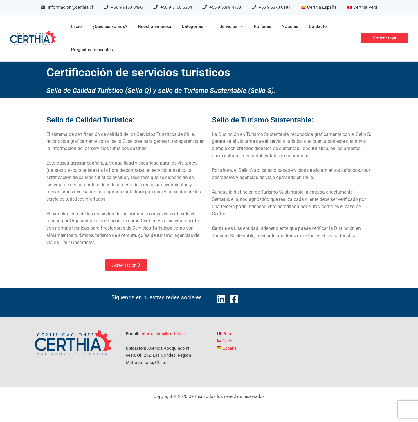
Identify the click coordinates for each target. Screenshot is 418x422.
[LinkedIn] (221, 299)
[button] (384, 38)
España (227, 348)
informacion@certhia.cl (163, 333)
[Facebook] (234, 299)
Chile (224, 341)
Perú (224, 333)
